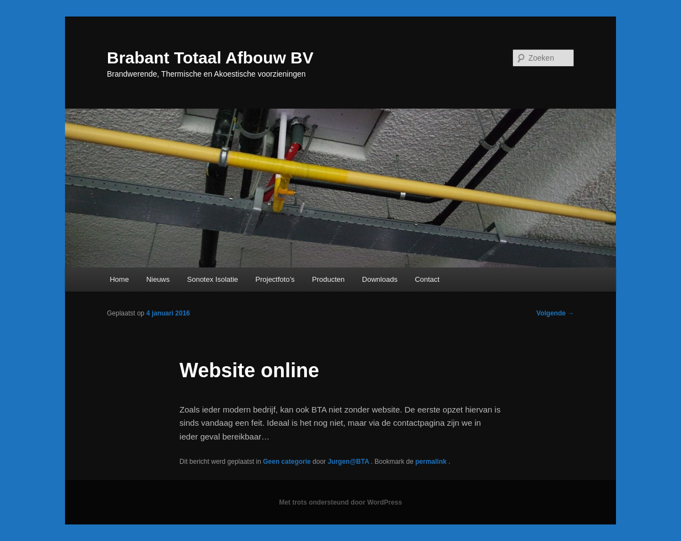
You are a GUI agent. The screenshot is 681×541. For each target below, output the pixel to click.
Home (119, 279)
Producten (328, 279)
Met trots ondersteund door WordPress (340, 502)
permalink (431, 461)
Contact (427, 279)
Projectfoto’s (275, 279)
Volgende (555, 313)
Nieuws (158, 279)
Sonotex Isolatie (213, 279)
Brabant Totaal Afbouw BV (210, 58)
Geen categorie (287, 461)
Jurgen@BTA (349, 461)
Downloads (379, 279)
